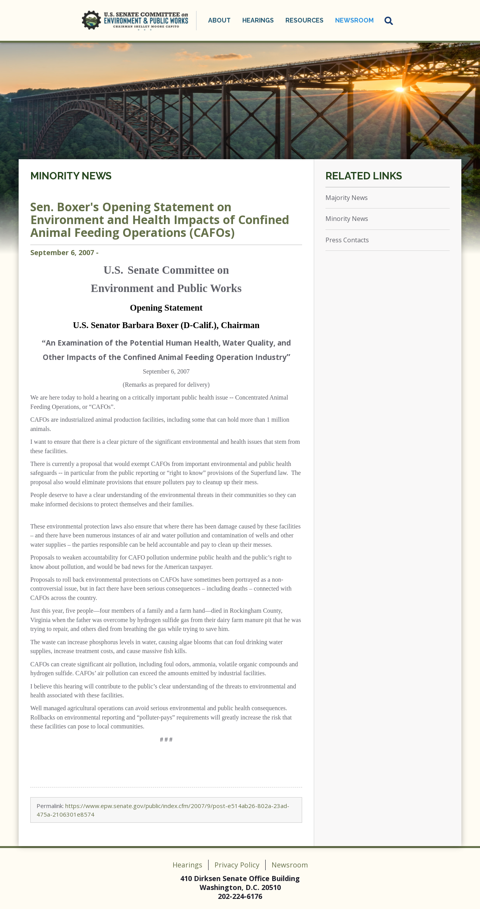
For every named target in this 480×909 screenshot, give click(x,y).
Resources (304, 20)
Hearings (258, 20)
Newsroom (354, 20)
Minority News (70, 176)
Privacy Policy (236, 864)
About (219, 20)
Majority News (346, 197)
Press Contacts (347, 240)
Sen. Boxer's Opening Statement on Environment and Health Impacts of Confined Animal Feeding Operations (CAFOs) (159, 219)
